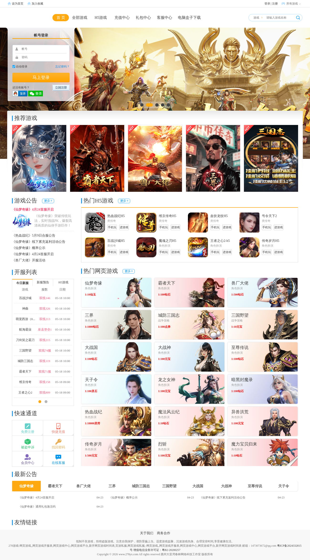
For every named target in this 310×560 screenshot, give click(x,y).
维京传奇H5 (167, 216)
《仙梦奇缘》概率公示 (28, 248)
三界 (112, 486)
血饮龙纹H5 (219, 216)
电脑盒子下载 (189, 18)
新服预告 (43, 282)
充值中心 (122, 18)
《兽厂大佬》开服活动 (28, 260)
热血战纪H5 (116, 216)
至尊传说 (255, 486)
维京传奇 (25, 382)
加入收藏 (37, 3)
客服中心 (164, 18)
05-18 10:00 (62, 298)
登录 (267, 3)
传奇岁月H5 (270, 241)
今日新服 (22, 283)
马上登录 (41, 77)
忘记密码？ (62, 66)
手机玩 (112, 227)
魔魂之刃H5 (167, 241)
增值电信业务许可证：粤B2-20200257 (157, 550)
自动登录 (21, 66)
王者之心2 (25, 392)
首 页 (61, 18)
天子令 (283, 486)
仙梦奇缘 (26, 486)
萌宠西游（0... (25, 319)
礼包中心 (143, 18)
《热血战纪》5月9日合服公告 (33, 235)
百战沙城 (25, 298)
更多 (48, 201)
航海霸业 (25, 329)
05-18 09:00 (62, 382)
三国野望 (25, 350)
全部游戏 (79, 18)
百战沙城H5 (116, 241)
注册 (275, 3)
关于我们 (146, 533)
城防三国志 (25, 361)
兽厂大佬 (83, 486)
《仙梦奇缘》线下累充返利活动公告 (38, 242)
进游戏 (124, 227)
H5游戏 (101, 18)
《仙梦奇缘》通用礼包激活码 (37, 506)
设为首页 (17, 3)
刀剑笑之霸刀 (25, 340)
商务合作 (163, 533)
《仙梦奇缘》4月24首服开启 (33, 209)
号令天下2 (269, 216)
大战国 (197, 486)
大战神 (226, 486)
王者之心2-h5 (220, 241)
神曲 (25, 308)
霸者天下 (25, 371)
